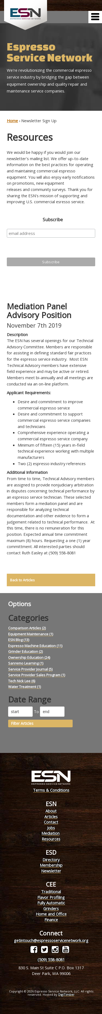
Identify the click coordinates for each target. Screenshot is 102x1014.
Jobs (51, 827)
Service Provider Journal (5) (30, 669)
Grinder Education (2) (25, 651)
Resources (51, 839)
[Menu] (95, 17)
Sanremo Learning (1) (25, 663)
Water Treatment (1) (24, 686)
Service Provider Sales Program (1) (36, 674)
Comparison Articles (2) (27, 628)
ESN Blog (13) (18, 639)
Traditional (51, 891)
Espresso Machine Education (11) (35, 645)
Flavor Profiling (51, 897)
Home (12, 120)
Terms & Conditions (51, 790)
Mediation (50, 833)
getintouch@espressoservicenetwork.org (51, 940)
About (51, 810)
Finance (51, 919)
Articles (51, 816)
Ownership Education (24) (29, 657)
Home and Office (51, 914)
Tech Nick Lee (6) (21, 680)
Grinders (51, 908)
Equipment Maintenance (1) (30, 634)
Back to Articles (22, 580)
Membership (51, 865)
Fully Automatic (51, 902)
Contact (51, 822)
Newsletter (51, 871)
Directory (51, 859)
